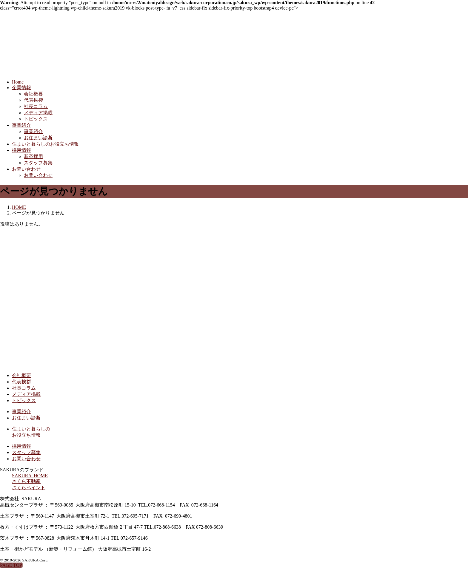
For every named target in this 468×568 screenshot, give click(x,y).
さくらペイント (28, 487)
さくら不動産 (26, 481)
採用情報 (21, 150)
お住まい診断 (38, 137)
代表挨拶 (33, 100)
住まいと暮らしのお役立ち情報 (45, 143)
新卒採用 (33, 156)
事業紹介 (21, 125)
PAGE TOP (11, 565)
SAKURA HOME (30, 475)
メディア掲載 (38, 112)
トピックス (36, 118)
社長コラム (36, 106)
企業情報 (21, 87)
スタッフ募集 (38, 162)
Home (18, 81)
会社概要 (33, 93)
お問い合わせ (26, 169)
